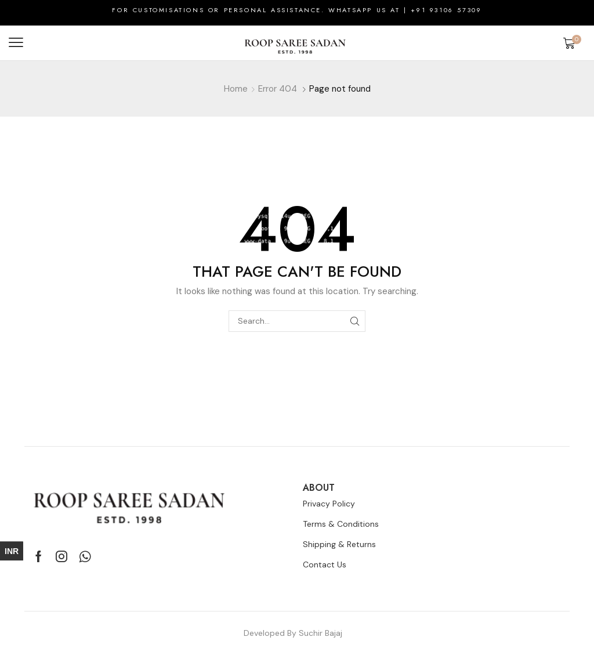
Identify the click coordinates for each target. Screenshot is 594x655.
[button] (16, 42)
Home (236, 89)
